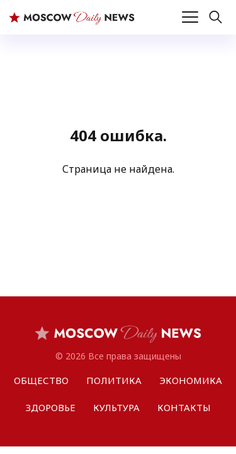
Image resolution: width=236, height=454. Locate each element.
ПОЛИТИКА (114, 380)
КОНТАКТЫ (184, 407)
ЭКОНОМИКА (190, 380)
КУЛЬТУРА (116, 407)
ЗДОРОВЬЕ (51, 407)
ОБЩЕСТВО (41, 380)
